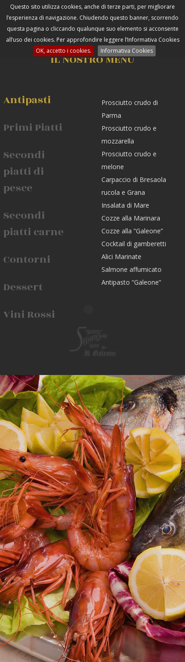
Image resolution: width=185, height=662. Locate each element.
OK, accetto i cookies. (63, 51)
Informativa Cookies (127, 51)
